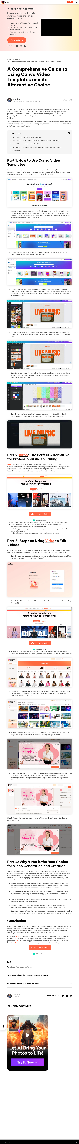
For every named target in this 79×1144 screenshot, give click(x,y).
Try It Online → (17, 40)
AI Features (16, 59)
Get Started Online (39, 514)
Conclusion (16, 151)
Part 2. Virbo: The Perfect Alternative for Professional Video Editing (36, 140)
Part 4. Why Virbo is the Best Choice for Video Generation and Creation (37, 147)
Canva (34, 170)
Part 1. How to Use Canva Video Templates (27, 137)
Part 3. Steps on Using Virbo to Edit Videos (27, 144)
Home (9, 59)
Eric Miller (16, 99)
